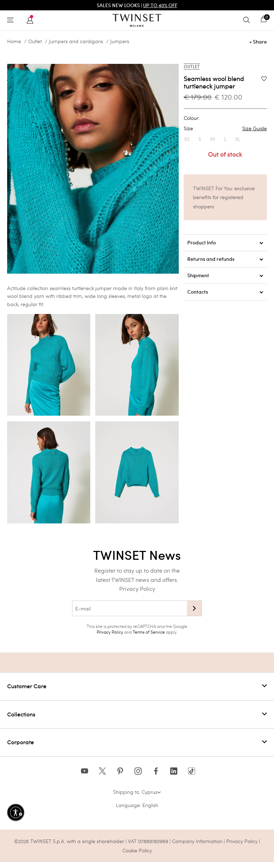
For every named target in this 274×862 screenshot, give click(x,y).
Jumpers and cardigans (76, 41)
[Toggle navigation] (12, 20)
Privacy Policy (137, 588)
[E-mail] (129, 608)
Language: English (137, 805)
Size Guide (254, 128)
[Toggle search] (248, 20)
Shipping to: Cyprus (137, 792)
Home (14, 41)
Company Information (197, 841)
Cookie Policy (137, 850)
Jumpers (119, 41)
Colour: (191, 118)
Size (225, 128)
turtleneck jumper (92, 288)
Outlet (35, 41)
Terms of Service (149, 632)
